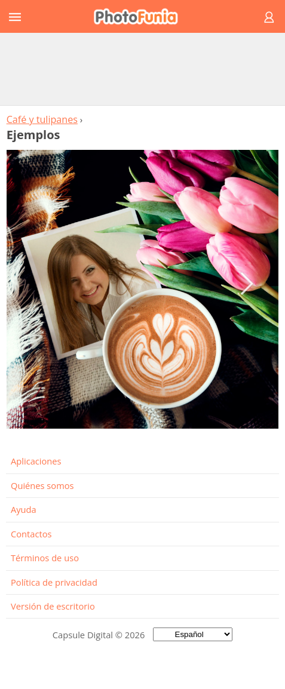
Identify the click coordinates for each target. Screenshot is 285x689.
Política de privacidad (54, 582)
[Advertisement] (142, 69)
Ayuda (23, 509)
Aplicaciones (36, 461)
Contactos (31, 534)
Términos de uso (45, 558)
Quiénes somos (42, 485)
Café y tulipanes (42, 119)
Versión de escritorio (53, 606)
